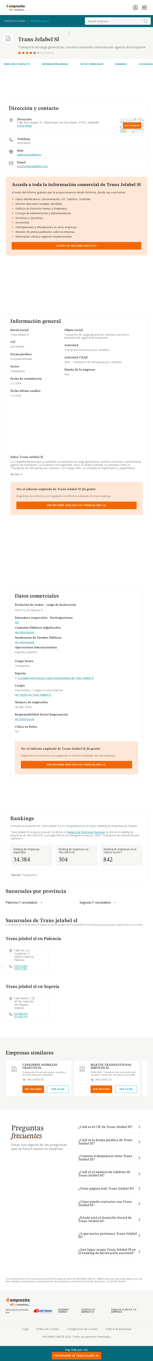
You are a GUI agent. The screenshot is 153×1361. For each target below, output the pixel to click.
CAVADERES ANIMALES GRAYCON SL (39, 1067)
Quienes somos (63, 1310)
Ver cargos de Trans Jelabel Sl (33, 694)
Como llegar (24, 125)
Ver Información (24, 632)
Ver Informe (33, 1089)
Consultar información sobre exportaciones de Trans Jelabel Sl (56, 678)
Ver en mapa (132, 125)
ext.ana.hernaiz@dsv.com (32, 166)
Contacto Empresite (88, 1310)
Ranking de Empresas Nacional (86, 832)
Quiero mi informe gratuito (76, 245)
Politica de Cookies (47, 1329)
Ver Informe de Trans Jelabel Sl (76, 1355)
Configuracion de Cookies (82, 1329)
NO (17, 622)
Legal (25, 1329)
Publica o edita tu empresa (123, 1310)
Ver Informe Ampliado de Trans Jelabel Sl (76, 505)
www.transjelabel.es (29, 154)
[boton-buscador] (145, 21)
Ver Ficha (57, 1089)
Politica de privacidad (118, 1329)
